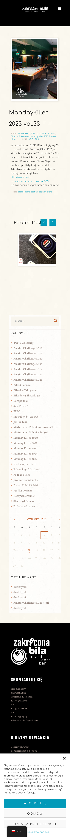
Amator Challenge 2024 (27, 369)
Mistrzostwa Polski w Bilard (30, 433)
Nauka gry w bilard (24, 464)
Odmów (35, 813)
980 (25, 139)
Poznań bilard (21, 475)
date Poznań (20, 406)
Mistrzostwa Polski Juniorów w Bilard (36, 427)
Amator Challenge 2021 (27, 353)
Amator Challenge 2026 (27, 380)
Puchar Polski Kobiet (25, 485)
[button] (64, 758)
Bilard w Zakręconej (20, 136)
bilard (21, 192)
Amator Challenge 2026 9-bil (31, 603)
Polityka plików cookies (35, 832)
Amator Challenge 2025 (27, 374)
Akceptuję (35, 803)
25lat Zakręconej (23, 343)
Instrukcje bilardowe (25, 417)
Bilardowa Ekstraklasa (27, 396)
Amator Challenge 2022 (27, 359)
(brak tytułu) (20, 587)
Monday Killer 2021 (25, 443)
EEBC (16, 411)
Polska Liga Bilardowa (26, 469)
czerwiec (36, 519)
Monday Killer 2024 (25, 459)
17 (29, 550)
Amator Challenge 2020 (28, 348)
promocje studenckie (26, 480)
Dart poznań (20, 401)
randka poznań (22, 491)
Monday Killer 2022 (25, 448)
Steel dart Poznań (24, 501)
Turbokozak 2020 (24, 506)
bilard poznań (31, 192)
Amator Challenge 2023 (27, 364)
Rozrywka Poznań (24, 496)
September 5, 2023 (26, 134)
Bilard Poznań (48, 134)
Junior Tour (20, 422)
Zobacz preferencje (35, 824)
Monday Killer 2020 (25, 438)
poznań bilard (45, 192)
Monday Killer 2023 (39, 136)
